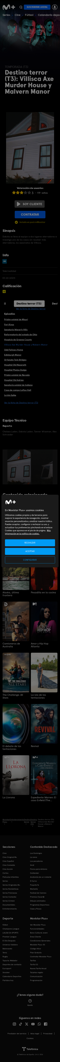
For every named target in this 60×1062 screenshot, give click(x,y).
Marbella (34, 889)
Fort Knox (9, 324)
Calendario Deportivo (12, 976)
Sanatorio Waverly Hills (16, 329)
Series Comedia (9, 897)
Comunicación (36, 976)
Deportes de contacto (12, 964)
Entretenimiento (10, 909)
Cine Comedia (9, 865)
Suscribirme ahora (37, 7)
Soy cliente (29, 204)
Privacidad (47, 1033)
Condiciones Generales (40, 941)
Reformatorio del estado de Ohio (20, 334)
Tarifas (33, 960)
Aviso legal (34, 1033)
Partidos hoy (8, 980)
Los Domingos (36, 853)
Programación (36, 980)
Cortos (5, 873)
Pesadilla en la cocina (43, 592)
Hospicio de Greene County (18, 339)
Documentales (9, 905)
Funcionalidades (37, 929)
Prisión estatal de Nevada (17, 375)
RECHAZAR (29, 542)
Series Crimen (9, 901)
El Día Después (9, 941)
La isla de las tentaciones (38, 696)
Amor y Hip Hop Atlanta (39, 645)
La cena (33, 857)
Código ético (35, 949)
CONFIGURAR (30, 560)
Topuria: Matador (10, 960)
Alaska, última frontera (11, 594)
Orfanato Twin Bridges (15, 359)
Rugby (5, 956)
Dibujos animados (37, 901)
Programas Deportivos (39, 905)
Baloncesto (7, 949)
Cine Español (8, 861)
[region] (29, 531)
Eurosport (7, 968)
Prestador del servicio (17, 1033)
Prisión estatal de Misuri (16, 319)
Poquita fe (34, 885)
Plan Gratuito (36, 952)
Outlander (34, 873)
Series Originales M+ (11, 885)
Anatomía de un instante (40, 877)
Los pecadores (36, 861)
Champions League (11, 929)
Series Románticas (10, 889)
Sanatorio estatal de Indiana (18, 385)
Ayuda (30, 1002)
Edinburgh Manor (12, 355)
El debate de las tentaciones (12, 747)
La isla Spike (10, 395)
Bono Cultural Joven (39, 933)
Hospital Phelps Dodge (15, 370)
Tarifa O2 (34, 964)
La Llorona (9, 797)
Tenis (5, 952)
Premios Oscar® (37, 897)
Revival (35, 746)
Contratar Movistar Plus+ (41, 956)
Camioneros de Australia (11, 645)
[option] (19, 466)
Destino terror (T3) (28, 303)
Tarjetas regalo (36, 972)
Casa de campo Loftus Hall (17, 390)
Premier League (9, 937)
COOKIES (30, 1038)
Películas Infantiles (11, 877)
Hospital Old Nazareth (15, 365)
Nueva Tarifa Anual (38, 968)
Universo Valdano (10, 945)
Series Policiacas (10, 893)
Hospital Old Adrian (14, 380)
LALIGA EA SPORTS (10, 933)
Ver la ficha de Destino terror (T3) (21, 402)
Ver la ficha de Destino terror (31, 308)
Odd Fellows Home (13, 349)
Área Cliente (35, 937)
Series (6, 15)
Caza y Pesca (35, 909)
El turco (33, 881)
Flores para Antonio (38, 869)
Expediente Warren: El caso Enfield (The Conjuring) (43, 799)
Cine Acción (8, 869)
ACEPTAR (30, 551)
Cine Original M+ (10, 857)
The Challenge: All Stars (13, 696)
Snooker (6, 972)
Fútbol (29, 15)
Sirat (32, 865)
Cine (17, 15)
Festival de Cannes (38, 893)
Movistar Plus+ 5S (37, 945)
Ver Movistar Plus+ (38, 925)
